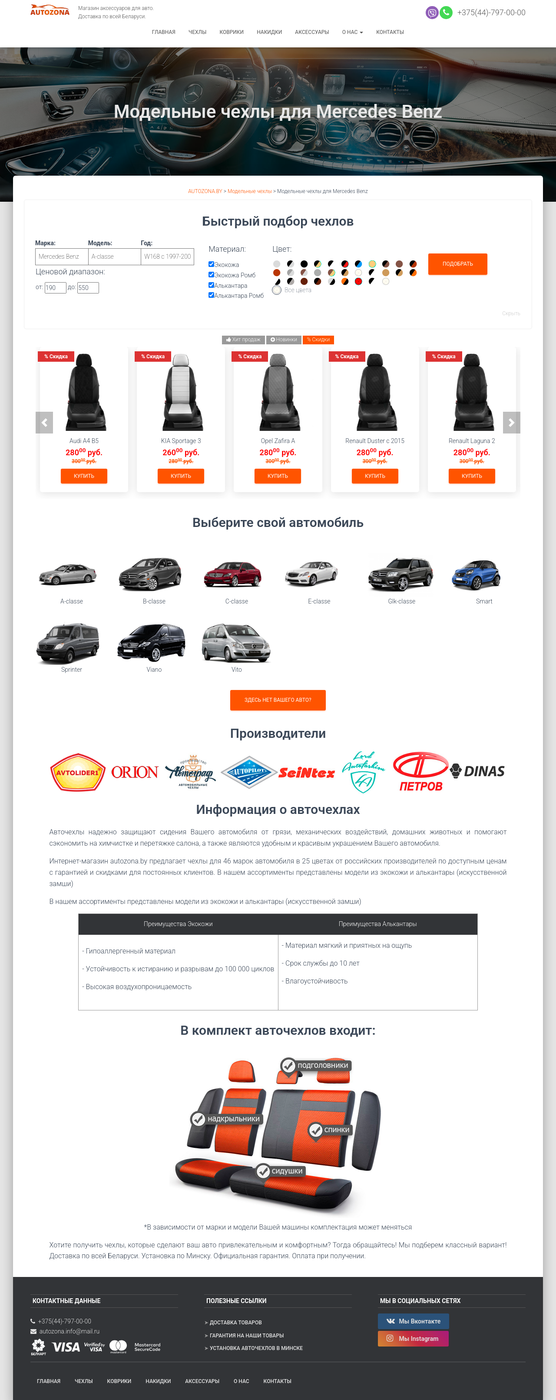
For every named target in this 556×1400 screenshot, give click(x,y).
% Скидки (318, 340)
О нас (352, 32)
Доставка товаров (236, 1323)
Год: (167, 252)
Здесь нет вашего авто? (278, 700)
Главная (163, 32)
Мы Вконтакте (413, 1321)
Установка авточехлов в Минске (256, 1348)
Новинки (284, 340)
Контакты (390, 32)
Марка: (62, 252)
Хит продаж (243, 340)
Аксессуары (312, 32)
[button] (44, 422)
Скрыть (511, 313)
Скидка (56, 356)
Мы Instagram (413, 1338)
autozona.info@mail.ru (64, 1331)
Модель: (115, 252)
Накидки (269, 32)
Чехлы (198, 32)
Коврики (231, 32)
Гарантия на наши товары (247, 1336)
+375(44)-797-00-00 (489, 12)
